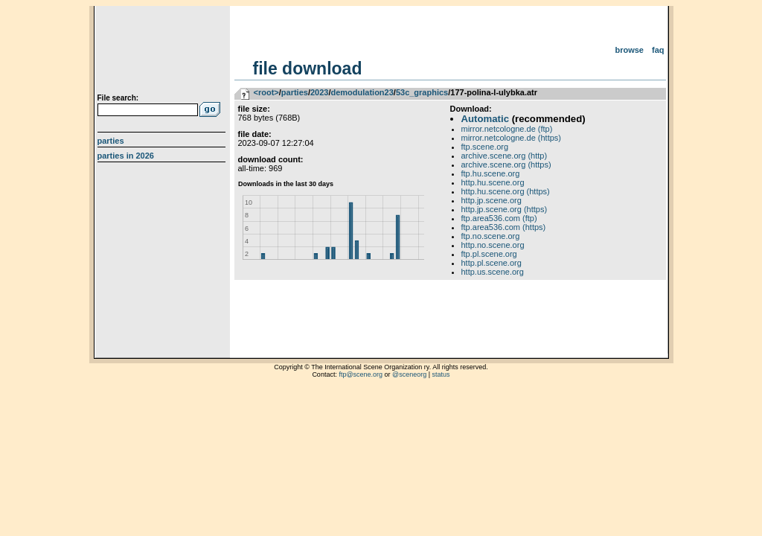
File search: (118, 98)
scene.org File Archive (163, 52)
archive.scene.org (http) (504, 155)
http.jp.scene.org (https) (504, 209)
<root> (266, 92)
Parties (110, 140)
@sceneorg (409, 374)
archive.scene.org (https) (506, 164)
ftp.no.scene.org (490, 236)
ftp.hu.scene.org (490, 173)
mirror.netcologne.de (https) (511, 137)
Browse (629, 49)
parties (294, 92)
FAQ (658, 49)
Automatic (485, 118)
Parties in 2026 (125, 155)
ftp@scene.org (360, 374)
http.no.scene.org (493, 244)
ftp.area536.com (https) (503, 227)
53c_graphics (422, 92)
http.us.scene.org (492, 271)
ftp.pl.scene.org (489, 253)
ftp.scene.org (485, 146)
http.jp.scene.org (491, 200)
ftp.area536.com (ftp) (499, 218)
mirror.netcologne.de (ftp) (507, 128)
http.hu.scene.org (493, 182)
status (441, 374)
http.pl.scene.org (491, 262)
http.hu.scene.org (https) (505, 191)
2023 (319, 92)
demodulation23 (361, 92)
